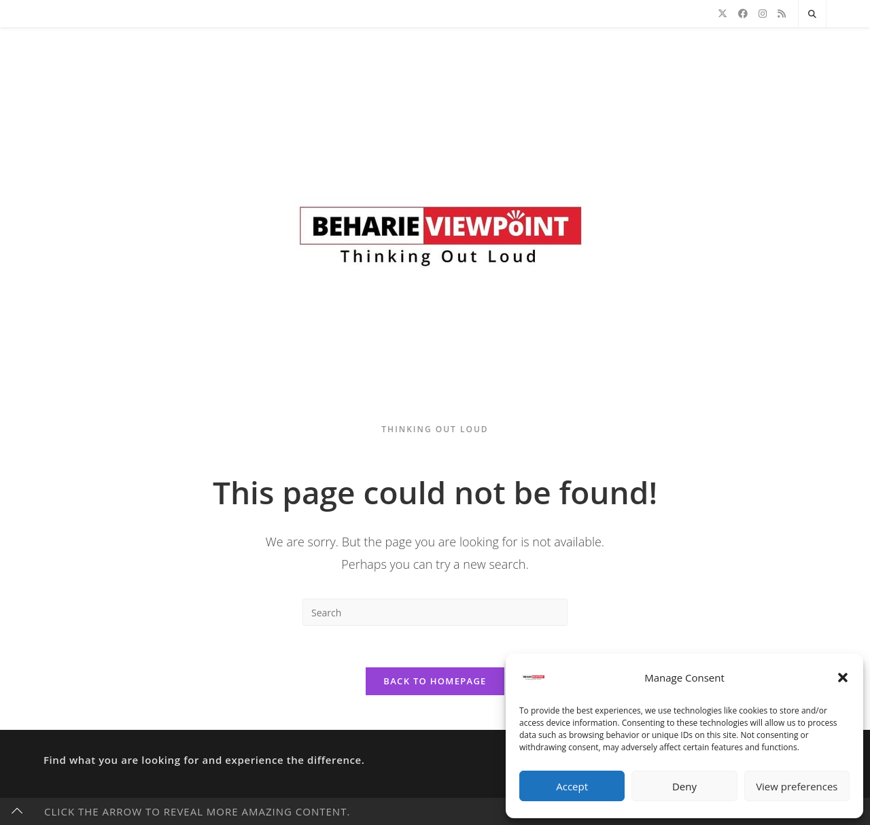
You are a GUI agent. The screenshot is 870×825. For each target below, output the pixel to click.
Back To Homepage (434, 681)
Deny (684, 786)
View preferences (796, 786)
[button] (843, 677)
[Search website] (812, 14)
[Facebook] (743, 13)
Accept (572, 786)
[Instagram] (762, 13)
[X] (722, 13)
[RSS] (781, 13)
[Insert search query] (435, 612)
